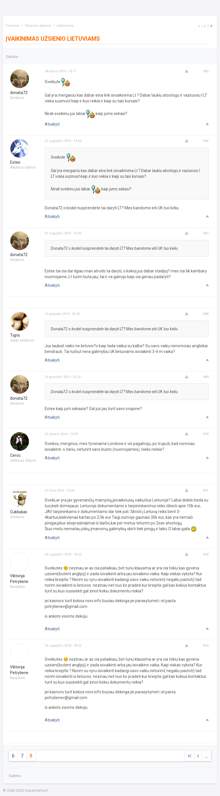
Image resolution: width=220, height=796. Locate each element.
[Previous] (202, 26)
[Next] (199, 26)
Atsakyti (52, 124)
